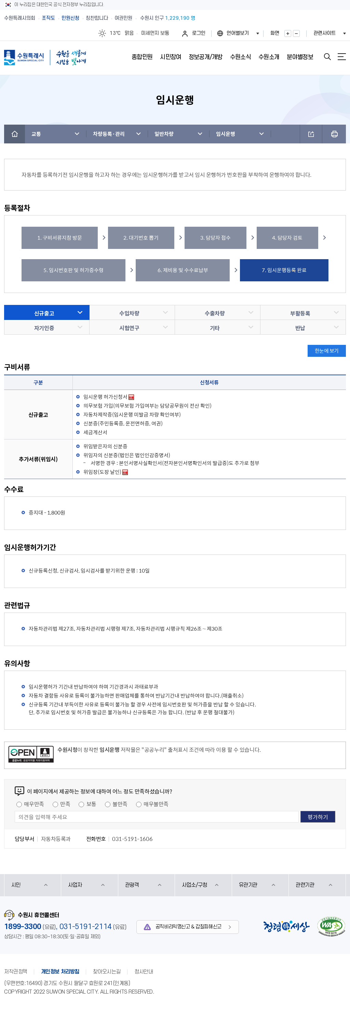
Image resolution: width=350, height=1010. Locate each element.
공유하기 (311, 134)
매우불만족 (156, 804)
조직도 (48, 18)
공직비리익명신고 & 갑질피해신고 (188, 927)
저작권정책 (15, 972)
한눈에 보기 (327, 350)
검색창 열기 (327, 56)
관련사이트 (324, 33)
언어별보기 (238, 33)
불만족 (119, 804)
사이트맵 (342, 56)
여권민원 (123, 18)
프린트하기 (334, 134)
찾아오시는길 (107, 972)
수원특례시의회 (19, 18)
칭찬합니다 (97, 18)
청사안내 (143, 972)
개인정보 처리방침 (60, 972)
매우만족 (34, 804)
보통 (91, 804)
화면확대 (287, 33)
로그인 (198, 33)
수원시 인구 (167, 18)
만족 (65, 804)
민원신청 (70, 18)
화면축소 (296, 33)
